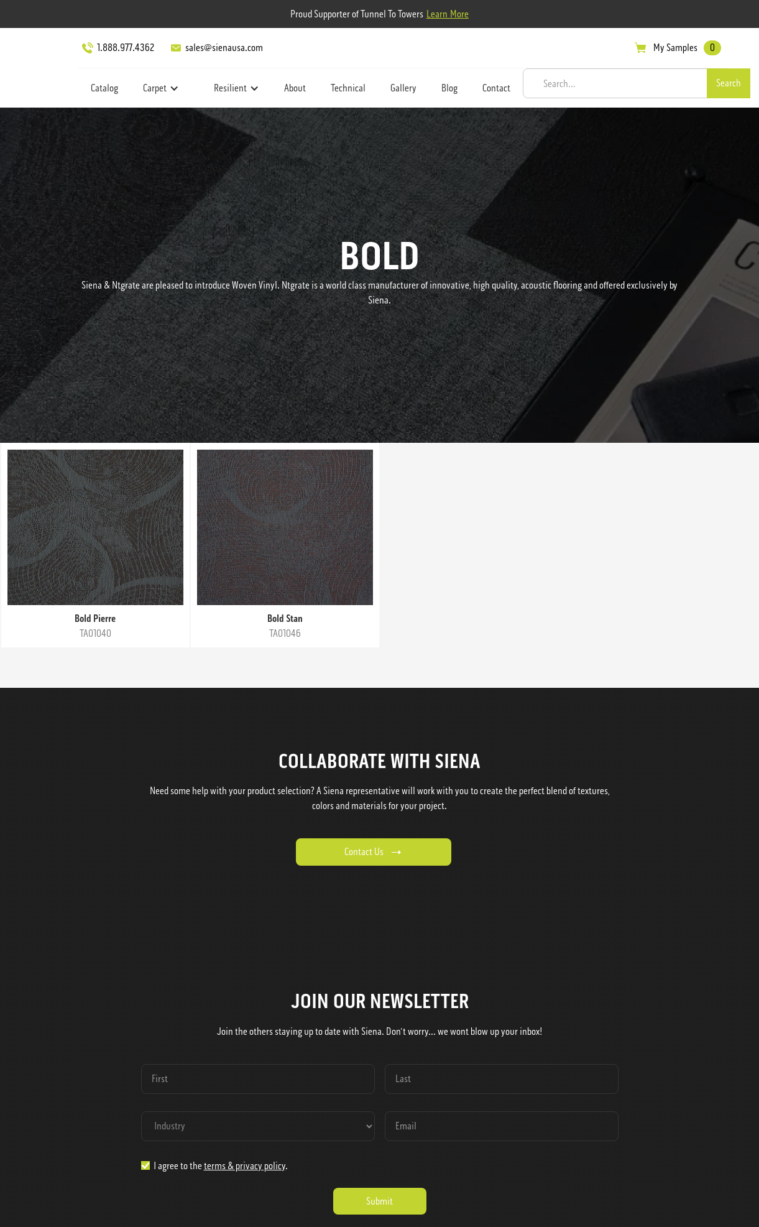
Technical (348, 88)
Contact (496, 88)
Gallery (403, 88)
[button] (161, 88)
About (295, 88)
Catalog (104, 88)
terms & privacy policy (244, 1166)
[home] (41, 65)
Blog (449, 88)
